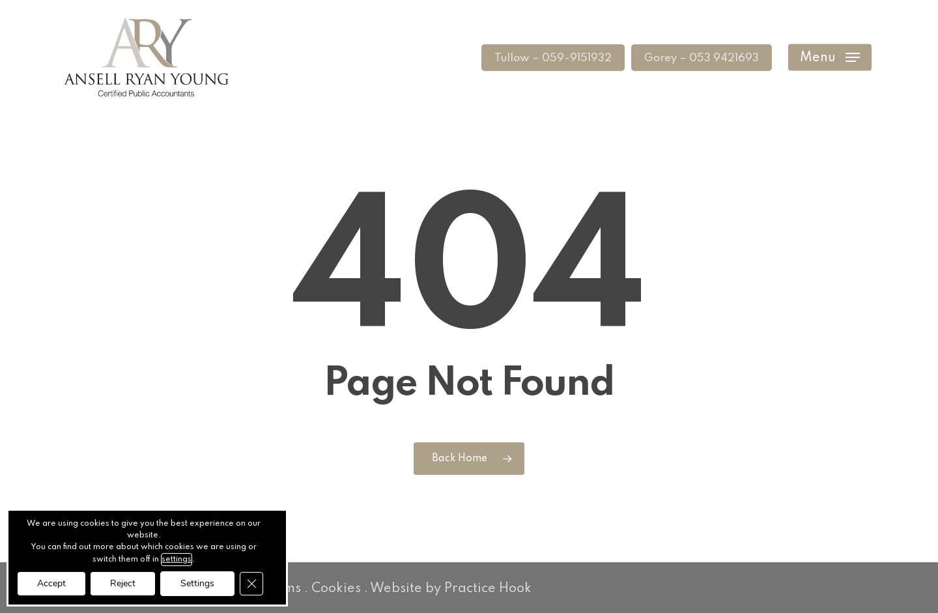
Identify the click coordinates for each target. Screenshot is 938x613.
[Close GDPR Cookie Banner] (251, 583)
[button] (830, 57)
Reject (122, 583)
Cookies (336, 588)
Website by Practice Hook (451, 588)
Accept (51, 583)
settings (177, 559)
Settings (197, 583)
